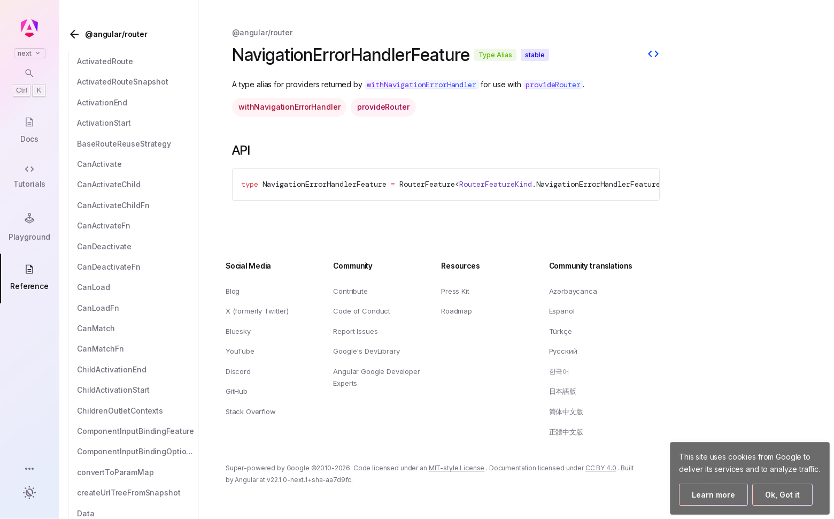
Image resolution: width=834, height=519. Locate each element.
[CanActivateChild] (137, 184)
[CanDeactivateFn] (137, 267)
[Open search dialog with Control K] (29, 82)
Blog (233, 290)
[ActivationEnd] (137, 103)
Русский (563, 351)
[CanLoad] (137, 287)
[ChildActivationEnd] (137, 370)
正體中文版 (566, 431)
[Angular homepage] (29, 28)
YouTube (240, 351)
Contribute (350, 290)
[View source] (653, 55)
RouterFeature (427, 184)
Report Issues (355, 330)
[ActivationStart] (137, 123)
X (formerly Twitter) (257, 311)
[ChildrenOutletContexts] (137, 411)
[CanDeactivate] (137, 246)
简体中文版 (566, 411)
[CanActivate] (137, 164)
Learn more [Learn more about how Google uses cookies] (713, 494)
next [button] (30, 53)
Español (562, 311)
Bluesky (238, 330)
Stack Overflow (251, 411)
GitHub (237, 391)
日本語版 (562, 391)
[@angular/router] (132, 34)
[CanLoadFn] (137, 308)
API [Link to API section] (249, 150)
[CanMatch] (137, 328)
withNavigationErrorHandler (289, 106)
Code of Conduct (361, 311)
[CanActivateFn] (137, 226)
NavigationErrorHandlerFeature (324, 184)
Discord (238, 371)
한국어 (559, 371)
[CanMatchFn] (137, 349)
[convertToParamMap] (137, 472)
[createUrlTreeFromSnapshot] (137, 493)
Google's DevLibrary (366, 351)
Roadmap (456, 311)
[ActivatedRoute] (137, 61)
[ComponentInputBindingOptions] (137, 451)
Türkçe (560, 330)
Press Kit (455, 290)
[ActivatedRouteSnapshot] (137, 82)
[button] (29, 469)
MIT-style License (457, 468)
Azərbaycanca (573, 290)
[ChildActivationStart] (137, 390)
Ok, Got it (782, 494)
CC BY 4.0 (600, 468)
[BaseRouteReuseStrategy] (137, 144)
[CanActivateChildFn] (137, 205)
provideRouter (383, 106)
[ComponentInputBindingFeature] (137, 431)
